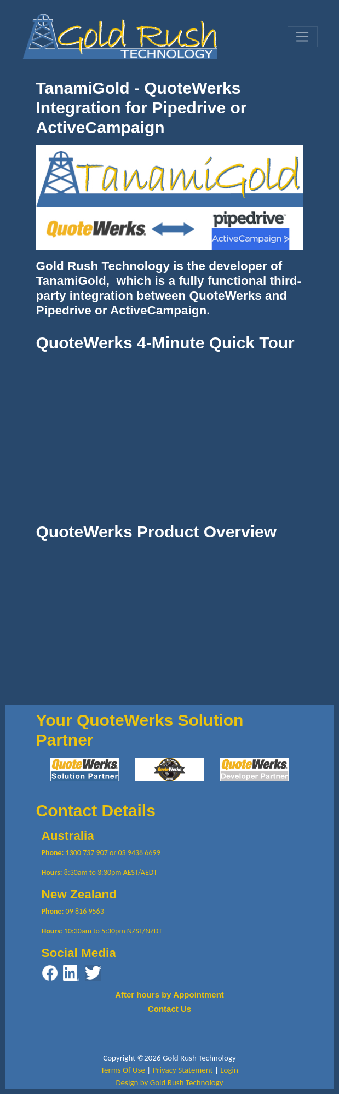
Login (229, 1070)
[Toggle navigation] (302, 36)
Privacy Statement (183, 1070)
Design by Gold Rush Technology (169, 1082)
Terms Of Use (123, 1070)
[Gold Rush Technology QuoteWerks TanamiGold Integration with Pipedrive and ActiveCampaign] (119, 35)
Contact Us (169, 1008)
